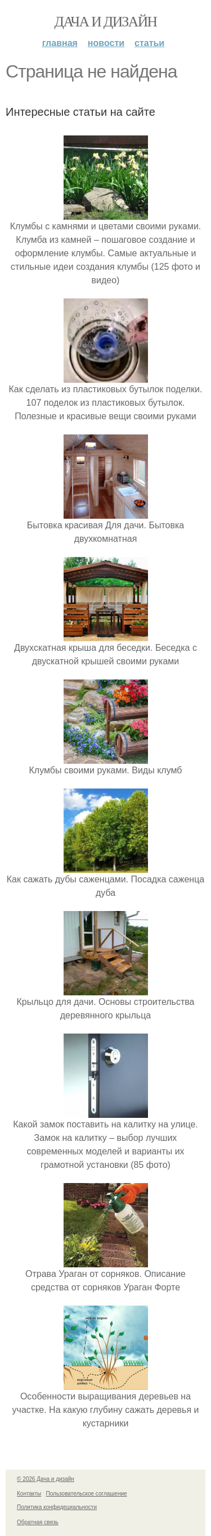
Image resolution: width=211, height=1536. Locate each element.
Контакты (29, 1493)
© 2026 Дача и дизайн (45, 1479)
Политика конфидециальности (57, 1507)
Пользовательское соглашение (86, 1493)
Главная (60, 43)
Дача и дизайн (106, 21)
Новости (106, 43)
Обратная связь (38, 1522)
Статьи (149, 43)
